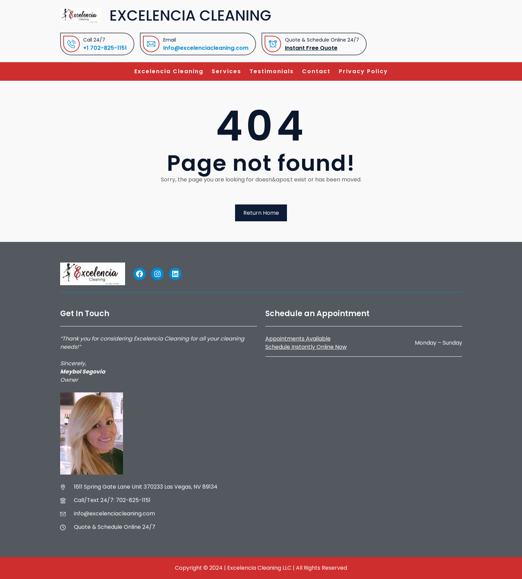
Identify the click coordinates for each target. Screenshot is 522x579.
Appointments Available (298, 339)
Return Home (261, 213)
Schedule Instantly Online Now (306, 347)
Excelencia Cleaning (190, 15)
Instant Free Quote (311, 48)
